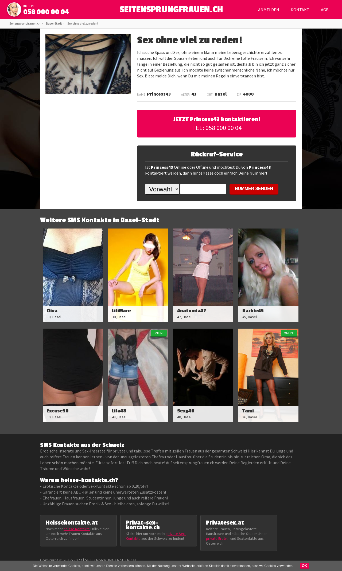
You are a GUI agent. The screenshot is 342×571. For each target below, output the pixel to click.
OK (304, 566)
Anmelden (268, 9)
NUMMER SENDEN (254, 188)
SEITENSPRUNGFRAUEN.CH (171, 11)
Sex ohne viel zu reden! (82, 23)
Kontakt (300, 9)
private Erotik (217, 538)
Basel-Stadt (54, 23)
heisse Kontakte (77, 528)
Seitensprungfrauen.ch (25, 23)
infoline (29, 6)
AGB (325, 9)
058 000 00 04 (46, 12)
